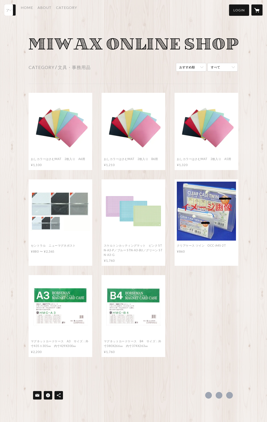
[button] (239, 10)
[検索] (10, 10)
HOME (35, 10)
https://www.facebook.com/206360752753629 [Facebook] (208, 395)
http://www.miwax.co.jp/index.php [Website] (229, 395)
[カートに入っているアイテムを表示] (257, 10)
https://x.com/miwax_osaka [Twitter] (219, 395)
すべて (215, 67)
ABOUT (53, 10)
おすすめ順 (187, 67)
